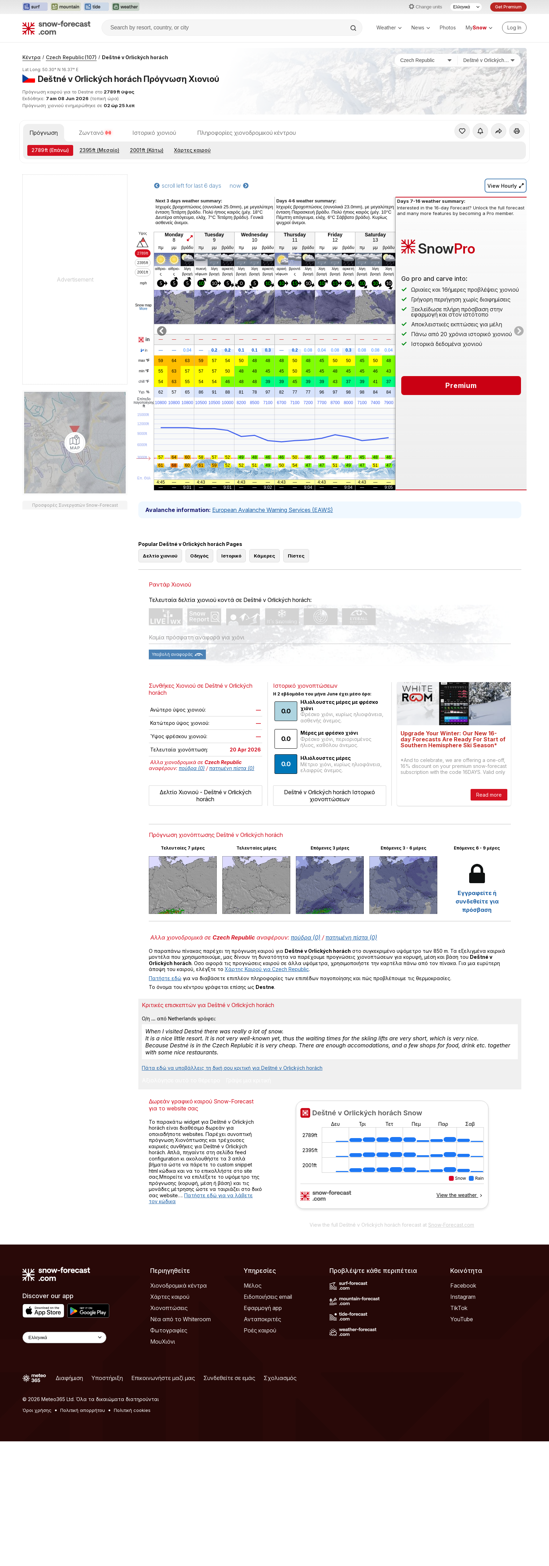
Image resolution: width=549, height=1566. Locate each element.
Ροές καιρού (260, 1361)
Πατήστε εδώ (165, 1010)
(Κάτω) (147, 150)
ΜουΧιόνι (162, 1373)
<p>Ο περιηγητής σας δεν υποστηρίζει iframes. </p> (392, 1190)
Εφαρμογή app (263, 1339)
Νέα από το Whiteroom (180, 1350)
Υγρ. (143, 392)
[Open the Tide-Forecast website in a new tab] (96, 7)
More (143, 309)
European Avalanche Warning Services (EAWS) (272, 509)
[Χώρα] (426, 60)
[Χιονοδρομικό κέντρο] (489, 60)
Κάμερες (264, 587)
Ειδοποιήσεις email (268, 1328)
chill (144, 381)
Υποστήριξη (107, 1409)
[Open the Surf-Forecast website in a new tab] (35, 7)
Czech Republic (71, 57)
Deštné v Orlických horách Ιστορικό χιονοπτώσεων (329, 827)
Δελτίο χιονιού (160, 587)
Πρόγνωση (43, 132)
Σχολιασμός (280, 1409)
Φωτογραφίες (168, 1361)
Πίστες (296, 587)
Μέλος (253, 1317)
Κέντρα (31, 57)
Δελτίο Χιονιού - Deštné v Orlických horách (205, 827)
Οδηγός (199, 587)
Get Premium (508, 6)
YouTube (461, 1350)
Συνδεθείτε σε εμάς (229, 1409)
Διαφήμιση (69, 1409)
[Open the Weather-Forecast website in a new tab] (125, 7)
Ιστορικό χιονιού (154, 132)
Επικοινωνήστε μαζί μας (163, 1409)
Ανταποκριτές (262, 1350)
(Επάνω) (50, 150)
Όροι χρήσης (36, 1441)
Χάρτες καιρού (192, 150)
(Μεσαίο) (99, 150)
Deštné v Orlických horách (135, 57)
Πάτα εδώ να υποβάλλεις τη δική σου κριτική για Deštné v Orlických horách (232, 1099)
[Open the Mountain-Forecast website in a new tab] (65, 7)
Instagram (462, 1328)
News (420, 27)
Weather (389, 27)
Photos (448, 27)
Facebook (463, 1317)
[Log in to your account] (514, 28)
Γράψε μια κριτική (248, 1112)
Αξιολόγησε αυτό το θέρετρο (181, 1112)
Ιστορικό (231, 587)
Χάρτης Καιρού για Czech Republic (267, 1001)
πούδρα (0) (192, 800)
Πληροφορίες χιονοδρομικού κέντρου (246, 132)
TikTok (458, 1339)
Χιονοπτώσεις (169, 1339)
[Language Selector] (466, 7)
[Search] (354, 28)
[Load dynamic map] (74, 442)
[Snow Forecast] (56, 28)
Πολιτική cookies (132, 1441)
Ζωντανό (95, 132)
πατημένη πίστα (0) (232, 800)
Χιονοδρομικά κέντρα (178, 1317)
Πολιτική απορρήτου (82, 1441)
